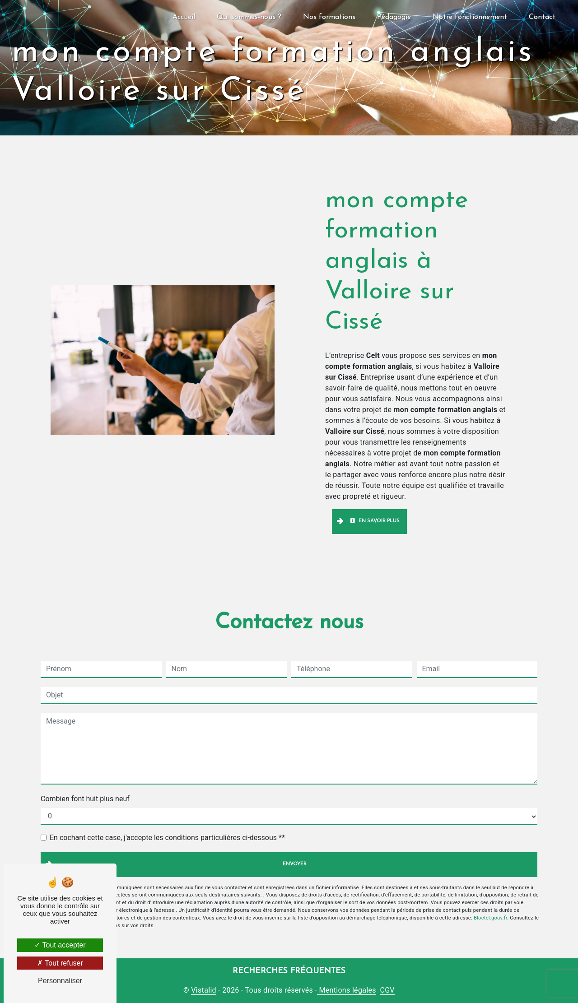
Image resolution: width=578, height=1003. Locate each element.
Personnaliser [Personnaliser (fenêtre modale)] (60, 980)
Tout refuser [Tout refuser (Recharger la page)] (60, 963)
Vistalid (203, 990)
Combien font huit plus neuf (85, 798)
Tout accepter (59, 945)
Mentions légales (346, 990)
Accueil (183, 17)
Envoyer (295, 864)
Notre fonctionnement (470, 17)
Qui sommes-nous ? (249, 17)
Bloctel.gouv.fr (490, 918)
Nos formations (329, 17)
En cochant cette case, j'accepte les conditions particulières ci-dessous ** (167, 837)
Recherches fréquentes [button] (289, 971)
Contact (542, 17)
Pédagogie (394, 17)
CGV (387, 990)
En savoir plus (375, 521)
